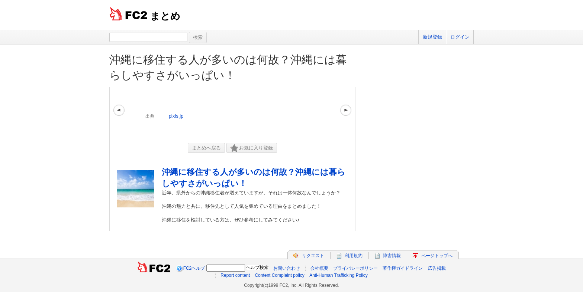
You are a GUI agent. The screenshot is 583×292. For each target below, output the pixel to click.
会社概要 (319, 268)
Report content (235, 275)
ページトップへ (436, 255)
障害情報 (392, 255)
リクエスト (313, 255)
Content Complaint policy (279, 275)
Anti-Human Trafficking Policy (338, 275)
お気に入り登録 (252, 148)
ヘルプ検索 (257, 267)
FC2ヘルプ (194, 268)
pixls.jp (176, 116)
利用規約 (354, 255)
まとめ (165, 16)
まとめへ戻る (206, 148)
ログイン (460, 37)
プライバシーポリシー (355, 268)
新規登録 (432, 37)
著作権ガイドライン (403, 268)
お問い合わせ (286, 268)
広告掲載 (437, 268)
